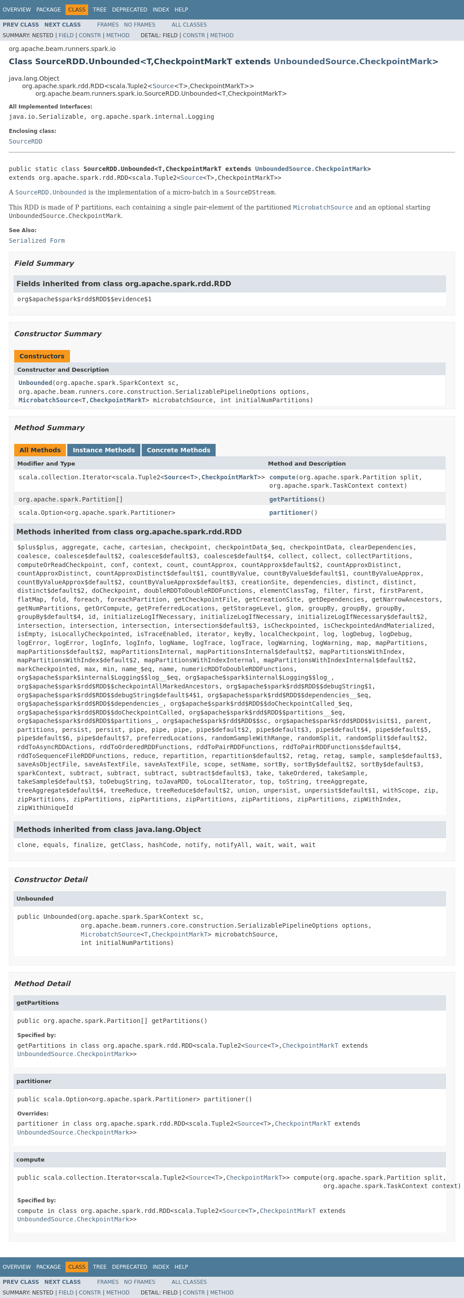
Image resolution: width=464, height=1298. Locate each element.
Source (163, 85)
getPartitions (293, 499)
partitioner (289, 512)
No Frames (139, 25)
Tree (100, 10)
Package (48, 10)
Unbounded (35, 382)
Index (161, 10)
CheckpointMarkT (117, 400)
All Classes (189, 25)
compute (282, 477)
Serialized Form (37, 240)
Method (118, 35)
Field (65, 35)
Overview (17, 10)
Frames (108, 25)
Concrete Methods (179, 450)
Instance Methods (104, 450)
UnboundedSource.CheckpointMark (353, 61)
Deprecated (129, 10)
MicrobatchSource (48, 400)
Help (181, 10)
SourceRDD (26, 141)
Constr (90, 35)
